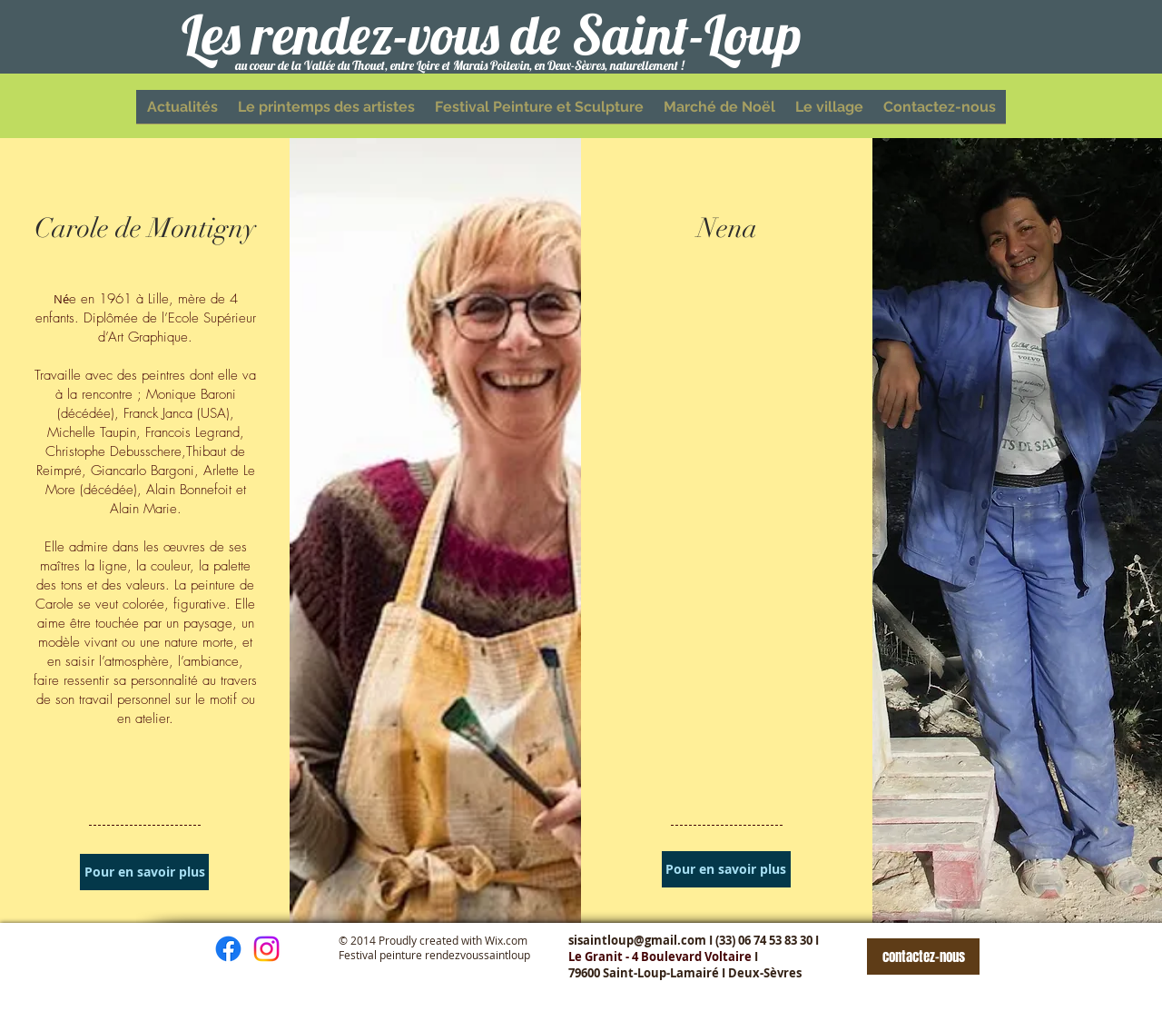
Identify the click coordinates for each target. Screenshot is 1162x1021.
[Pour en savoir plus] (144, 872)
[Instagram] (266, 949)
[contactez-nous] (923, 956)
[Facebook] (228, 949)
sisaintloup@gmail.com (637, 940)
